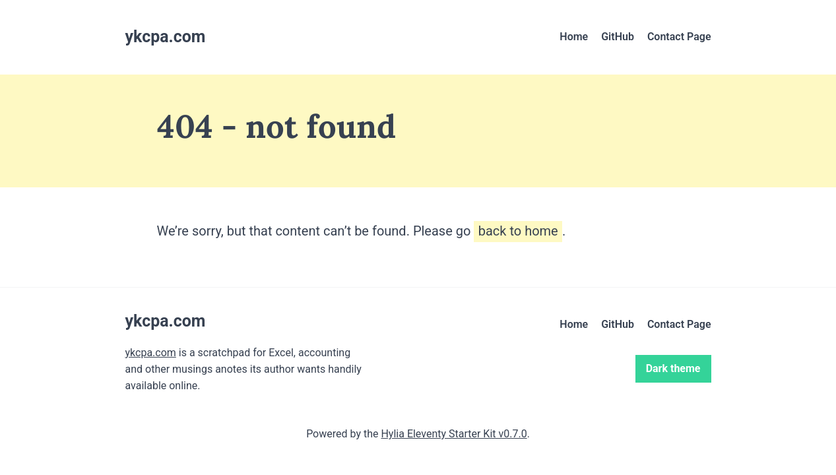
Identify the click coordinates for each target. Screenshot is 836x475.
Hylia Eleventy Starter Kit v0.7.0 (454, 434)
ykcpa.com (150, 352)
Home (574, 36)
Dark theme (673, 368)
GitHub (617, 36)
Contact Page (679, 36)
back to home (518, 231)
